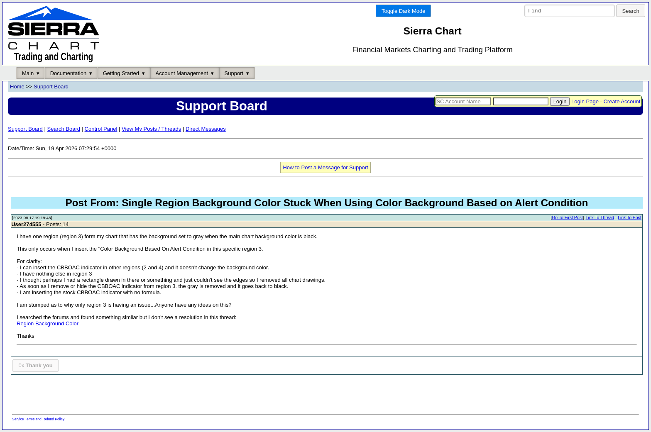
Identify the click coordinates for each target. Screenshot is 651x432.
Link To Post (629, 218)
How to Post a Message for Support (325, 167)
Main (28, 73)
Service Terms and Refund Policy (38, 419)
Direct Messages (206, 129)
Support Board (51, 87)
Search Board (63, 129)
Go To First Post (567, 218)
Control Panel (101, 129)
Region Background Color (47, 324)
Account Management (182, 73)
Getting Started (121, 73)
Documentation (68, 73)
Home (17, 87)
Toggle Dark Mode (404, 11)
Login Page (585, 101)
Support (234, 73)
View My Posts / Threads (151, 129)
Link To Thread (600, 218)
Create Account (621, 101)
